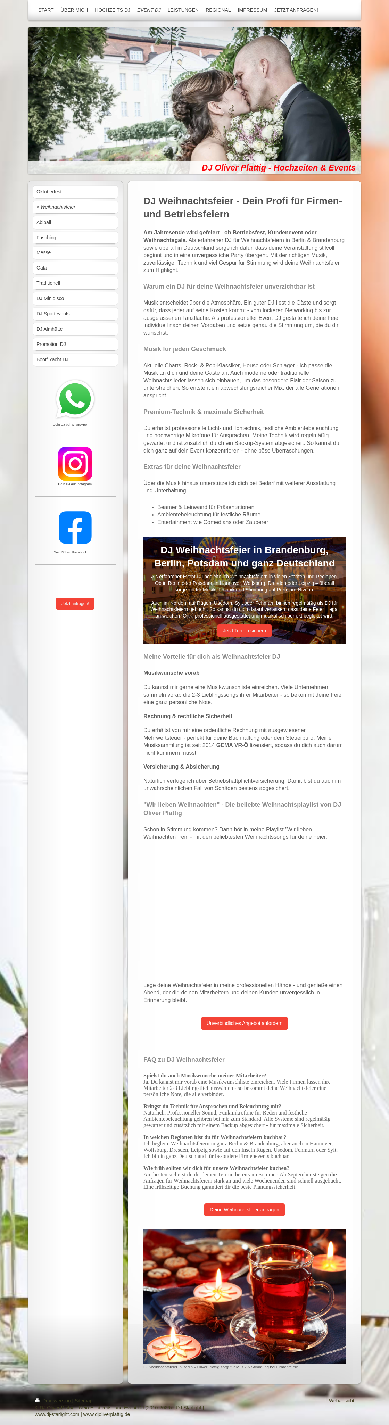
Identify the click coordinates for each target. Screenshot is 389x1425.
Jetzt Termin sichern (244, 630)
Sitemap (83, 1400)
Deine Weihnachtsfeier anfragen (244, 1209)
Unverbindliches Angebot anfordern (245, 1023)
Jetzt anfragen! (75, 603)
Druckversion (53, 1400)
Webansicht (341, 1400)
